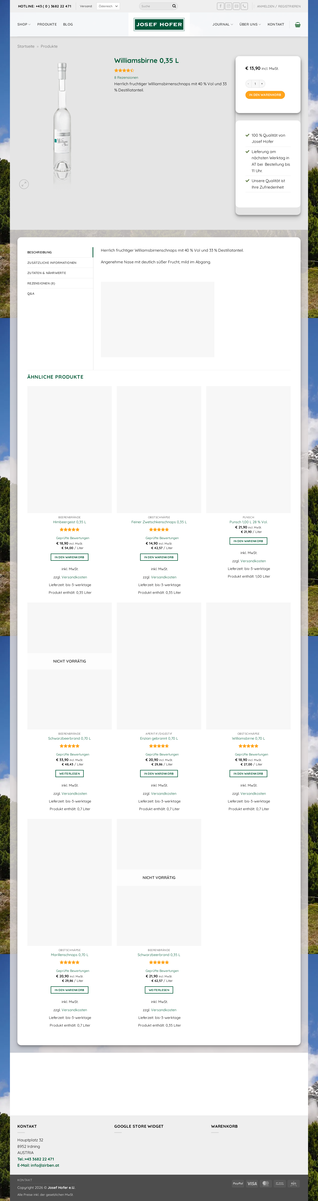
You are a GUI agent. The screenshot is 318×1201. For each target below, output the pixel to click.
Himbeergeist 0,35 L (69, 522)
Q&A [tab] (30, 293)
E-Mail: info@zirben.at (38, 1165)
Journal (222, 24)
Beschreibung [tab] (39, 252)
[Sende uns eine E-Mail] (236, 6)
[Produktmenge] (255, 84)
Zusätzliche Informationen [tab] (51, 263)
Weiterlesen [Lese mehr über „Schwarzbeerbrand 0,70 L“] (69, 773)
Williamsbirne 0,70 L (248, 738)
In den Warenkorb (265, 95)
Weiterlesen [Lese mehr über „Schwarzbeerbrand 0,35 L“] (159, 990)
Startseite (26, 46)
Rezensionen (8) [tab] (41, 283)
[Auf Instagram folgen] (228, 6)
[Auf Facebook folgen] (220, 6)
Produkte (47, 24)
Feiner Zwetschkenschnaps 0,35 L (159, 522)
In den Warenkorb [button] (69, 557)
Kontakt (276, 24)
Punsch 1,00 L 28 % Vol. (249, 522)
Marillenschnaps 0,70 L (69, 955)
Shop (24, 24)
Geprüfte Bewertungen (72, 538)
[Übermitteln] (174, 6)
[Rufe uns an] (244, 6)
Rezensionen (126, 77)
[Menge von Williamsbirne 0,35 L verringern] (248, 84)
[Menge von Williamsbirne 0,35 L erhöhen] (262, 84)
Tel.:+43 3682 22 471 (35, 1159)
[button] (279, 6)
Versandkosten (74, 577)
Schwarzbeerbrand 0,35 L (159, 955)
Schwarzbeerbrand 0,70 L (69, 738)
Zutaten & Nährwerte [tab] (46, 273)
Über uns (250, 24)
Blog (68, 24)
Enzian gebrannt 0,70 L (159, 738)
